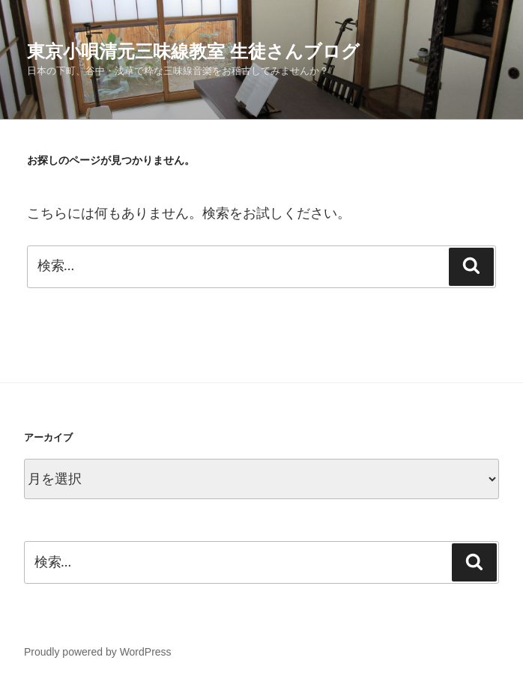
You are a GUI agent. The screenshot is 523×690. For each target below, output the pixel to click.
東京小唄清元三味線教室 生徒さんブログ (193, 51)
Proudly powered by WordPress (98, 652)
